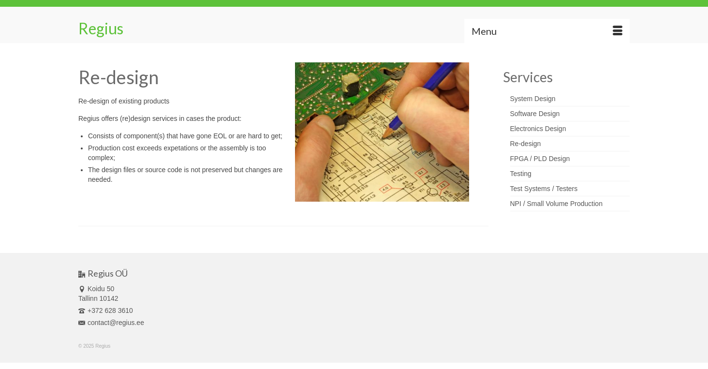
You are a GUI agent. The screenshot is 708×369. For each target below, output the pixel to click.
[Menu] (547, 31)
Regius (100, 28)
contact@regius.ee (111, 322)
